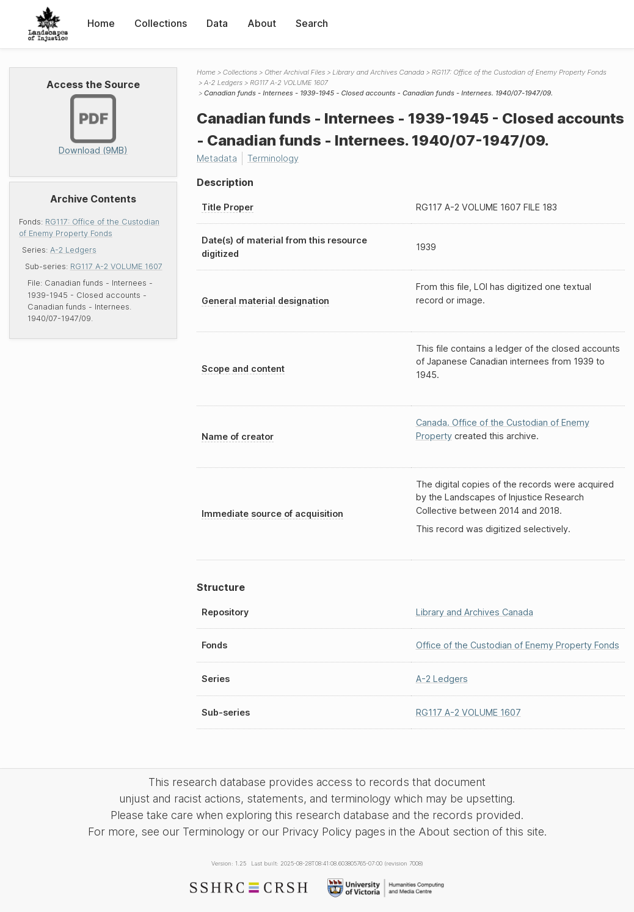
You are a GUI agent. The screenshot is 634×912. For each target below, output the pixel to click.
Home (101, 23)
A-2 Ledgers (73, 249)
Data (217, 23)
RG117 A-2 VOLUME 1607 (116, 266)
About (261, 23)
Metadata (217, 158)
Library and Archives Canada (378, 72)
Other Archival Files (294, 72)
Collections (160, 23)
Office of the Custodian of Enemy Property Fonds (517, 645)
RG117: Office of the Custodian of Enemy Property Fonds (519, 72)
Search (312, 23)
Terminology (273, 158)
